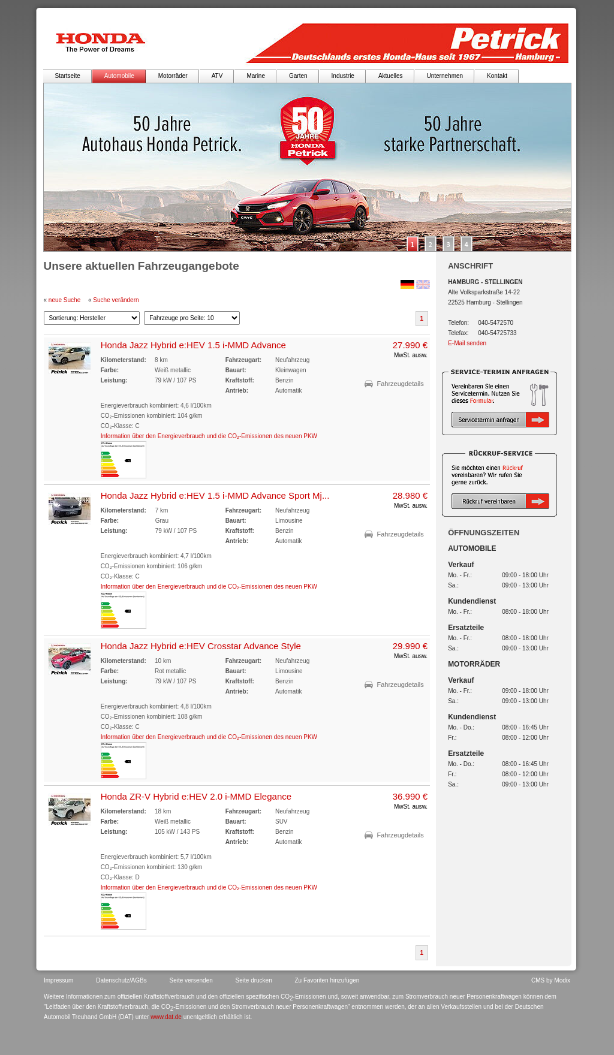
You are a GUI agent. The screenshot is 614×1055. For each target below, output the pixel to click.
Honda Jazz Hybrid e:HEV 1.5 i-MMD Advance (193, 345)
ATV (217, 76)
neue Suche (64, 300)
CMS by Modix (550, 980)
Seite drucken (254, 980)
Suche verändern (116, 300)
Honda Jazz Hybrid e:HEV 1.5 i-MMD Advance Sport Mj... (215, 495)
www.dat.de (166, 1017)
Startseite (67, 76)
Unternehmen (445, 76)
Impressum (58, 980)
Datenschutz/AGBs (121, 980)
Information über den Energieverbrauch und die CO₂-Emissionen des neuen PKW (209, 436)
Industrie (343, 76)
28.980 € (410, 495)
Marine (255, 76)
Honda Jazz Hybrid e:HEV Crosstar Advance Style (201, 646)
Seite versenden (191, 980)
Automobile (119, 76)
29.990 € (410, 646)
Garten (298, 76)
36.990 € (410, 796)
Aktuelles (390, 76)
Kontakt (497, 76)
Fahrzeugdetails (400, 383)
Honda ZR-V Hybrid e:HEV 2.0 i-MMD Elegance (196, 796)
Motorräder (173, 76)
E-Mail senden (467, 343)
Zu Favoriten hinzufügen (327, 980)
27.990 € (410, 345)
